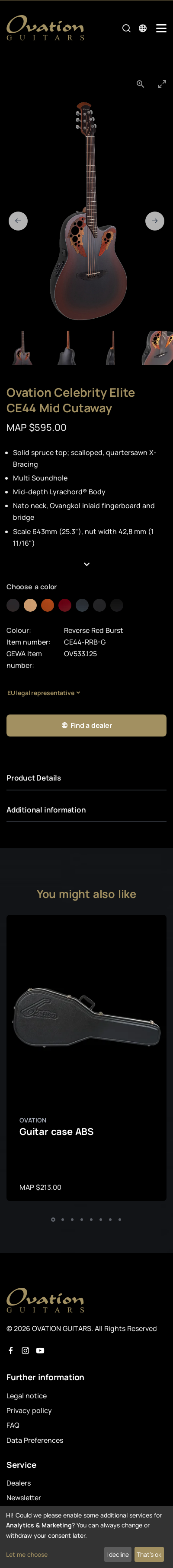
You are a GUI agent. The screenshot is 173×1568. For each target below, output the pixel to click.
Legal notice (26, 1395)
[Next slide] (154, 221)
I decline (117, 1554)
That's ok (149, 1554)
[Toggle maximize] (162, 84)
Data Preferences (34, 1440)
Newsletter (23, 1497)
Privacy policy (29, 1410)
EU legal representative (40, 693)
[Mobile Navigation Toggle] (161, 28)
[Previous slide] (18, 221)
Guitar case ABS (56, 1131)
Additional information (46, 810)
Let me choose (27, 1554)
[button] (86, 564)
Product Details (33, 778)
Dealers (18, 1483)
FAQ (12, 1425)
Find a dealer (86, 725)
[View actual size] (140, 84)
